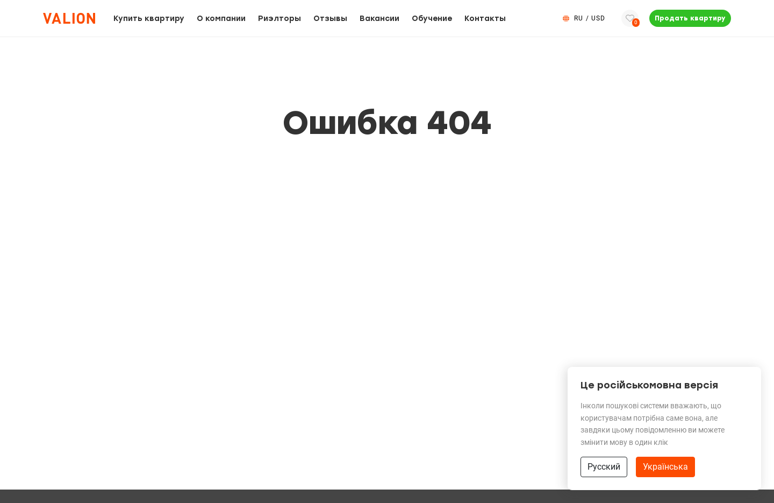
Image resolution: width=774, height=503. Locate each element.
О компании (221, 18)
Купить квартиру (148, 18)
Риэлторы (279, 18)
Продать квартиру (690, 18)
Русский (603, 467)
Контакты (485, 18)
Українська (665, 467)
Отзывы (330, 18)
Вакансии (379, 18)
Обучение (432, 18)
